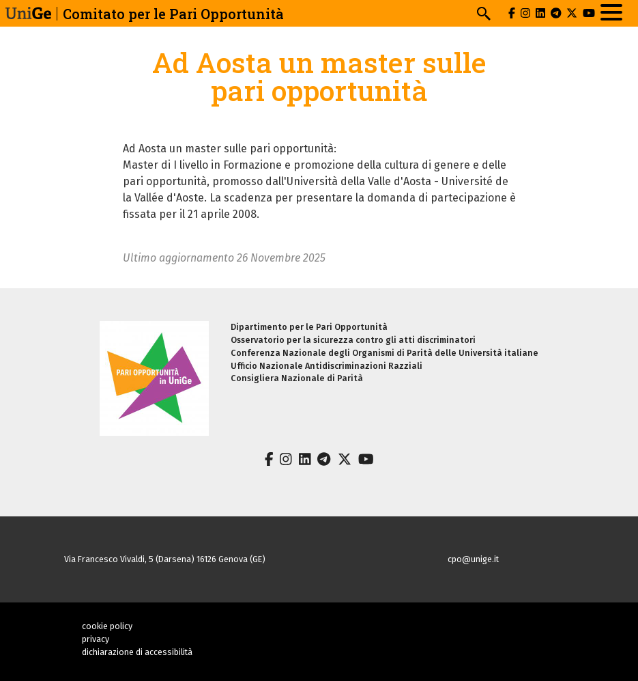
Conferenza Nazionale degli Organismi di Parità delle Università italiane (384, 353)
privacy (95, 639)
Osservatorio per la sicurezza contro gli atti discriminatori (353, 340)
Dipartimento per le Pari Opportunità (309, 327)
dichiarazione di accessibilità (137, 652)
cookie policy (107, 626)
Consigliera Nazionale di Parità (297, 378)
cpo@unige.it (473, 559)
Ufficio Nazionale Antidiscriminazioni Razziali (326, 366)
